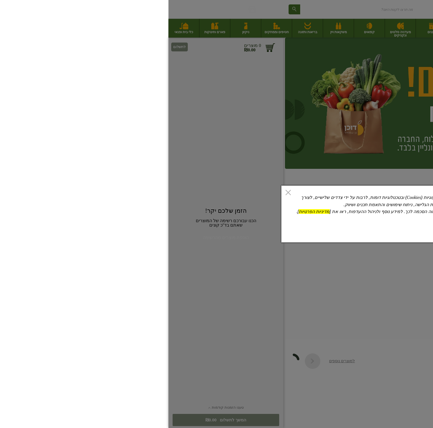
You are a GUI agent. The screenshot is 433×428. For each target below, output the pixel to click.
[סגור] (120, 193)
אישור (138, 233)
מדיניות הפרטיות (145, 211)
